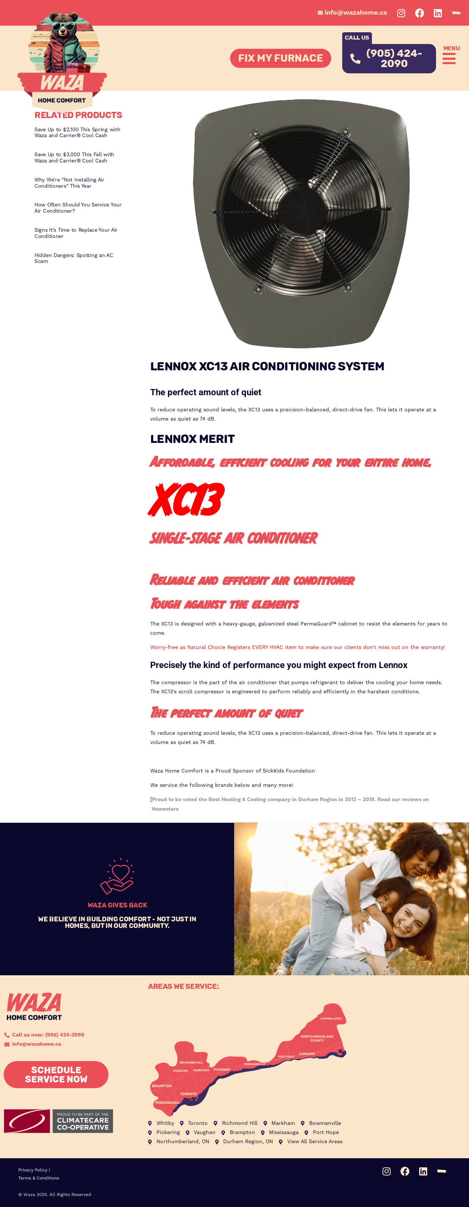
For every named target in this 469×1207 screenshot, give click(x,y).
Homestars (165, 809)
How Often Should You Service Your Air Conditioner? (78, 208)
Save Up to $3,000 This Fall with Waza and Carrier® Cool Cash (74, 157)
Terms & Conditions (38, 1178)
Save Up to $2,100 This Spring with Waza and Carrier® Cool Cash (77, 132)
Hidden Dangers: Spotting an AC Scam (73, 258)
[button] (447, 58)
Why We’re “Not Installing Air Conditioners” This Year (69, 183)
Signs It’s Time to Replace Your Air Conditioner (76, 233)
